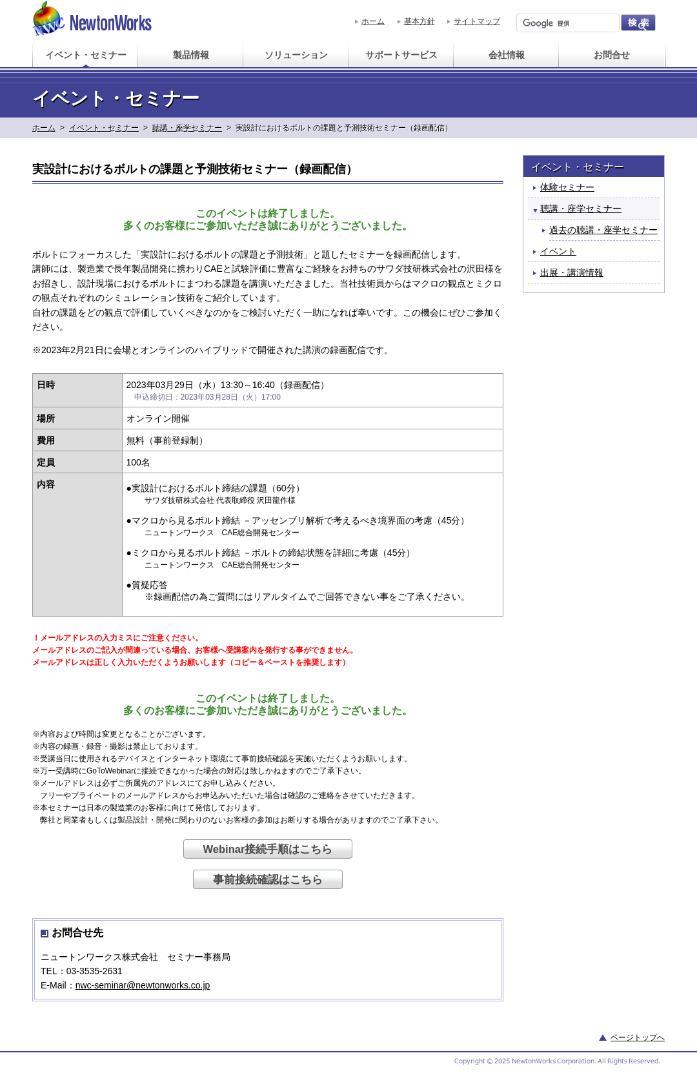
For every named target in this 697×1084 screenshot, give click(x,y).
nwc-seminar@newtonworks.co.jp (143, 985)
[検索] (567, 23)
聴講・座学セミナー (187, 127)
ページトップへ (638, 1037)
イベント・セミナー (104, 127)
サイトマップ (477, 21)
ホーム (373, 21)
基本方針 (419, 21)
